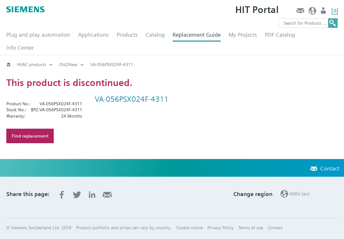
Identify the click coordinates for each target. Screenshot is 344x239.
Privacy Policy (220, 227)
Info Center (20, 47)
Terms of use (250, 227)
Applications (93, 34)
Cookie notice (189, 227)
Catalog (155, 34)
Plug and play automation (38, 34)
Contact (329, 168)
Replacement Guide (197, 34)
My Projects (243, 34)
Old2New (68, 64)
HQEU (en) (299, 193)
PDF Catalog (280, 34)
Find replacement (30, 135)
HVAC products (31, 64)
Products (127, 34)
